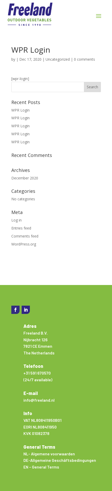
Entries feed (21, 228)
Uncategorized (58, 59)
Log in (16, 220)
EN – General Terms (41, 466)
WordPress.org (23, 244)
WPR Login (20, 110)
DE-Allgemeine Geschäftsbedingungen (59, 460)
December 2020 (24, 178)
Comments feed (24, 236)
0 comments (84, 59)
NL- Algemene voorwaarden (49, 453)
